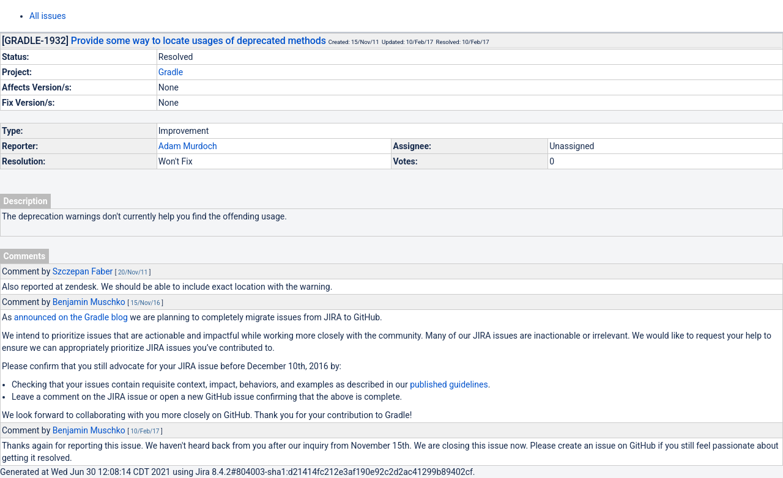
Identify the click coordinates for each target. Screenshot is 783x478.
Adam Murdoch (187, 146)
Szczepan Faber (83, 271)
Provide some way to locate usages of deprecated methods (198, 40)
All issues (47, 16)
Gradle (170, 72)
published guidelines (449, 384)
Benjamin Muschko (89, 302)
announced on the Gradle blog (71, 317)
